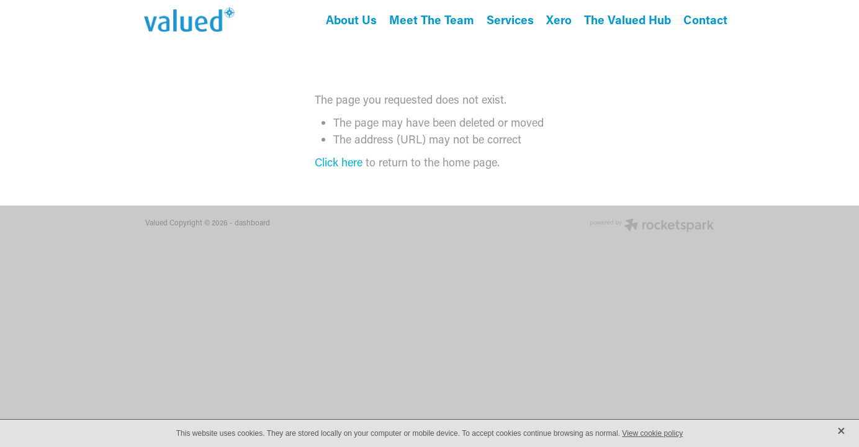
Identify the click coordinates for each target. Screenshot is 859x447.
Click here (338, 162)
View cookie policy (652, 433)
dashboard (252, 222)
